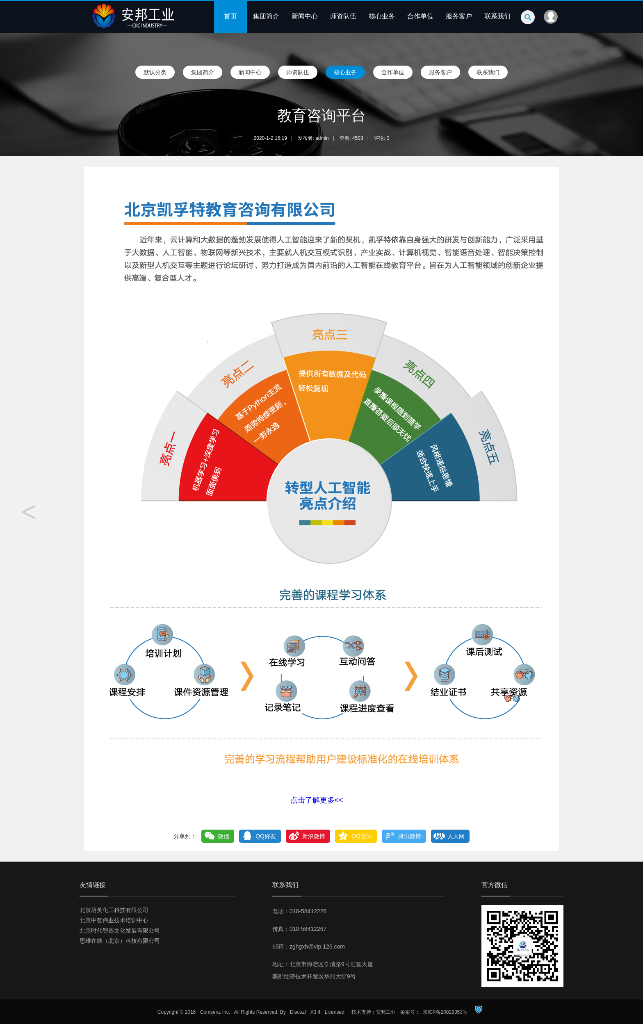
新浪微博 (313, 836)
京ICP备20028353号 (445, 1012)
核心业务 (382, 16)
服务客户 (459, 16)
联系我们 (497, 16)
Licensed (334, 1012)
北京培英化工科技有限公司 (114, 910)
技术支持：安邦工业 (373, 1012)
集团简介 (266, 16)
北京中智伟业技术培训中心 (114, 920)
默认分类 (155, 72)
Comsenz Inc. (215, 1012)
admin (322, 138)
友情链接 (93, 884)
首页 (230, 16)
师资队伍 (343, 16)
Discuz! (298, 1012)
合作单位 (420, 16)
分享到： (184, 836)
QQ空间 (361, 836)
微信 (223, 836)
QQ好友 (265, 836)
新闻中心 (305, 16)
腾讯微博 (409, 836)
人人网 (456, 836)
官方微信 (494, 884)
